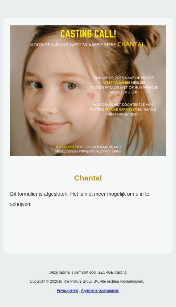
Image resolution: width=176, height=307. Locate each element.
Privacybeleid (67, 291)
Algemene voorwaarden (100, 291)
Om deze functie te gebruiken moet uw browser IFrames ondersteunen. (88, 216)
